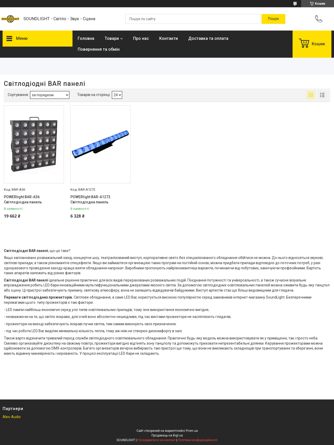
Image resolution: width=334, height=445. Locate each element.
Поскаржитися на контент (156, 440)
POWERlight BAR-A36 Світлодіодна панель (23, 199)
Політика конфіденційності (197, 440)
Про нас (141, 38)
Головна (86, 38)
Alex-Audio (12, 417)
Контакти (168, 38)
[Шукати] (273, 19)
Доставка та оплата (208, 38)
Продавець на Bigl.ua (167, 435)
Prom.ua (192, 431)
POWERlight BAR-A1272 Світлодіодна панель (90, 199)
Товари (112, 38)
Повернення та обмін (99, 49)
